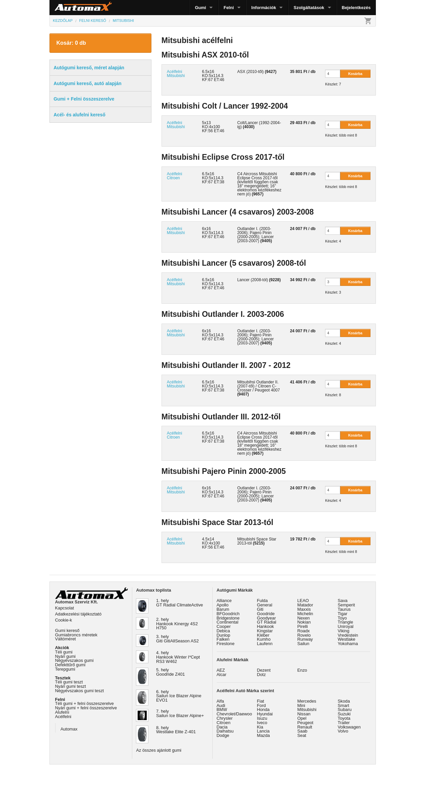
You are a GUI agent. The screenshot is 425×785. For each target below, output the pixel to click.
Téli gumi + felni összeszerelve (84, 703)
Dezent (264, 670)
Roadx (303, 630)
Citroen (224, 722)
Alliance (224, 600)
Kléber (263, 635)
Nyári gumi (65, 656)
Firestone (226, 643)
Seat (301, 735)
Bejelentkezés (356, 7)
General (265, 604)
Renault (304, 727)
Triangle (345, 622)
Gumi (200, 7)
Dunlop (224, 635)
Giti (260, 609)
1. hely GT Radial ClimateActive (179, 602)
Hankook (265, 626)
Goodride (266, 613)
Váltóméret (65, 638)
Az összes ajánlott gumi (158, 750)
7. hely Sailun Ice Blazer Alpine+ (180, 713)
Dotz (261, 674)
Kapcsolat (64, 607)
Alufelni (62, 712)
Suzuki (344, 713)
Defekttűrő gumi (70, 664)
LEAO (303, 600)
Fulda (262, 600)
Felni (228, 7)
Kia (260, 727)
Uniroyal (346, 626)
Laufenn (265, 643)
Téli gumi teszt (69, 681)
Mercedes (306, 701)
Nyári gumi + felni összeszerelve (86, 707)
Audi (221, 705)
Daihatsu (225, 731)
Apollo (223, 604)
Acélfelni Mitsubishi (176, 73)
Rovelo (304, 635)
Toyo (342, 618)
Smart (343, 705)
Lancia (263, 731)
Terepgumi (65, 669)
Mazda (263, 735)
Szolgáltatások (308, 7)
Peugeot (305, 722)
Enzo (302, 670)
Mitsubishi (307, 709)
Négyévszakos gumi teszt (79, 690)
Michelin (305, 613)
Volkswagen (349, 727)
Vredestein (348, 635)
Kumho (264, 639)
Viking (344, 630)
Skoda (344, 701)
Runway (305, 639)
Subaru (345, 709)
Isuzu (262, 718)
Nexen (303, 618)
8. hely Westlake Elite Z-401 (176, 730)
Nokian (304, 622)
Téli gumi (64, 652)
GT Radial (266, 622)
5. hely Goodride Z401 (170, 672)
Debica (223, 630)
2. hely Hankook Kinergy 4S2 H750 (177, 624)
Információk (263, 7)
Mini (301, 705)
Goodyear (266, 618)
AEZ (221, 670)
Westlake (346, 639)
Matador (305, 604)
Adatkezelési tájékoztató (78, 613)
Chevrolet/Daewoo (234, 713)
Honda (263, 709)
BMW (222, 709)
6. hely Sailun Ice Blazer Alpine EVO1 (178, 696)
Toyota (344, 718)
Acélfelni (63, 716)
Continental (228, 622)
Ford (261, 705)
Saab (302, 731)
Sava (343, 600)
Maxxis (304, 609)
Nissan (304, 713)
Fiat (260, 701)
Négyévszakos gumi (74, 660)
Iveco (262, 722)
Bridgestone (228, 618)
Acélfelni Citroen (174, 176)
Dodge (223, 735)
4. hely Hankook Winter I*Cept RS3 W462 (178, 657)
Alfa (220, 701)
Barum (223, 609)
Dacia (222, 727)
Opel (302, 718)
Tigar (343, 613)
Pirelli (302, 626)
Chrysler (225, 718)
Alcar (221, 674)
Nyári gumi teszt (70, 686)
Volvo (343, 731)
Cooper (224, 626)
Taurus (344, 609)
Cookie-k (63, 620)
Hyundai (265, 713)
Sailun (303, 643)
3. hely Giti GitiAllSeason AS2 (177, 638)
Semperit (346, 604)
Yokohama (348, 643)
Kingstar (265, 630)
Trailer (344, 722)
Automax (69, 729)
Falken (223, 639)
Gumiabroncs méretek (76, 634)
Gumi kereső (67, 630)
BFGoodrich (228, 613)
